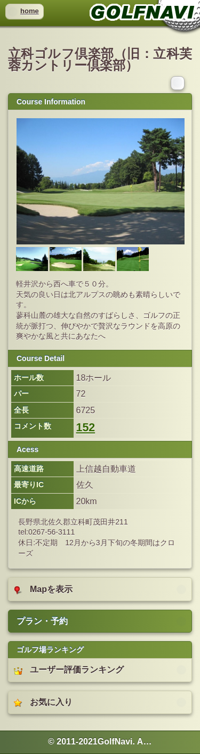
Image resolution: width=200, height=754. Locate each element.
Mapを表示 (43, 589)
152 (85, 427)
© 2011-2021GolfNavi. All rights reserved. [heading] (100, 741)
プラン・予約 (42, 621)
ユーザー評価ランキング (69, 670)
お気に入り (43, 702)
